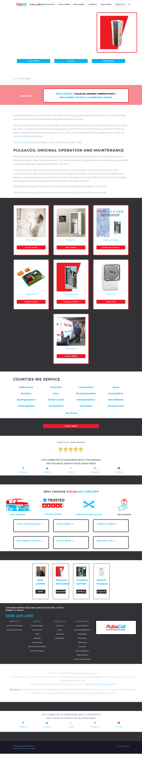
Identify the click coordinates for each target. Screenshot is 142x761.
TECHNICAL (92, 4)
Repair (40, 592)
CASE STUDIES (106, 4)
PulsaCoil (21, 142)
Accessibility (82, 638)
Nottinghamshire (86, 399)
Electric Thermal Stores (15, 626)
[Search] (129, 4)
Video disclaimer (82, 655)
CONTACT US (120, 4)
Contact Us (60, 621)
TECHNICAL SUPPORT (71, 294)
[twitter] (71, 468)
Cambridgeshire (26, 405)
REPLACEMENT (79, 4)
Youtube (119, 471)
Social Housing (37, 642)
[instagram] (95, 468)
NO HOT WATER (31, 240)
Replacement (108, 61)
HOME (31, 4)
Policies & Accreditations (82, 659)
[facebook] (23, 468)
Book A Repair (33, 61)
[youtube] (119, 468)
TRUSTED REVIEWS (53, 514)
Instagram (94, 471)
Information (82, 621)
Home (15, 79)
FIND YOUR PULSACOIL (46, 4)
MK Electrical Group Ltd (105, 684)
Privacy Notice (82, 634)
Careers (59, 630)
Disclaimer (82, 646)
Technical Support (71, 302)
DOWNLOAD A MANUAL (101, 97)
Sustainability (59, 638)
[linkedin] (47, 468)
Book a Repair (71, 356)
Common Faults (31, 302)
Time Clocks (111, 302)
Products (15, 621)
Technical (81, 592)
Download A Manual (111, 247)
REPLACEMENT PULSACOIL (73, 97)
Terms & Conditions (82, 651)
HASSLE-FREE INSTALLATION (89, 515)
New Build (37, 638)
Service (37, 621)
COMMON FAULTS (31, 294)
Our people (60, 634)
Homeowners (37, 630)
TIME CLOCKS (110, 294)
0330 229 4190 (20, 616)
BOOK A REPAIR (64, 4)
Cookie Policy (82, 642)
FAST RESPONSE (17, 515)
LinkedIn (47, 471)
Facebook (23, 471)
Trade (37, 634)
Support (71, 61)
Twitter (71, 471)
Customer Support (37, 626)
